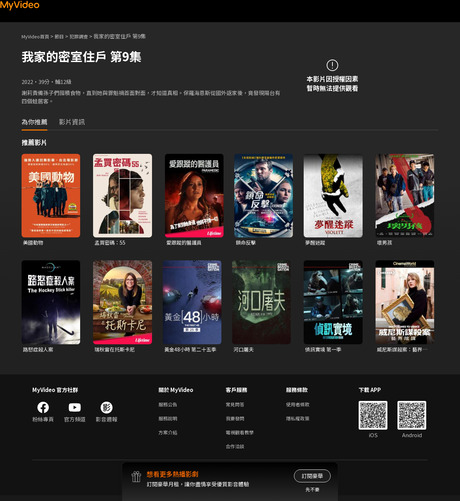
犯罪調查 (86, 36)
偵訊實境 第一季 (324, 350)
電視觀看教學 (242, 436)
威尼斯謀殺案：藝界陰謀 (401, 350)
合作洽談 (236, 451)
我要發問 (236, 421)
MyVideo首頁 (38, 36)
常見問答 (236, 406)
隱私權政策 (303, 421)
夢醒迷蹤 (316, 242)
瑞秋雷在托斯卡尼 (116, 350)
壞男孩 (385, 242)
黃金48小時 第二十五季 (189, 350)
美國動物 (34, 242)
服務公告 (169, 406)
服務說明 (169, 421)
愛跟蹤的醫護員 (185, 242)
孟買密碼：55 (111, 242)
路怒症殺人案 (39, 350)
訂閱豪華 (312, 475)
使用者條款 (303, 406)
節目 (65, 36)
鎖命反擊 (246, 242)
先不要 (312, 489)
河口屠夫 (244, 350)
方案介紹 (169, 436)
